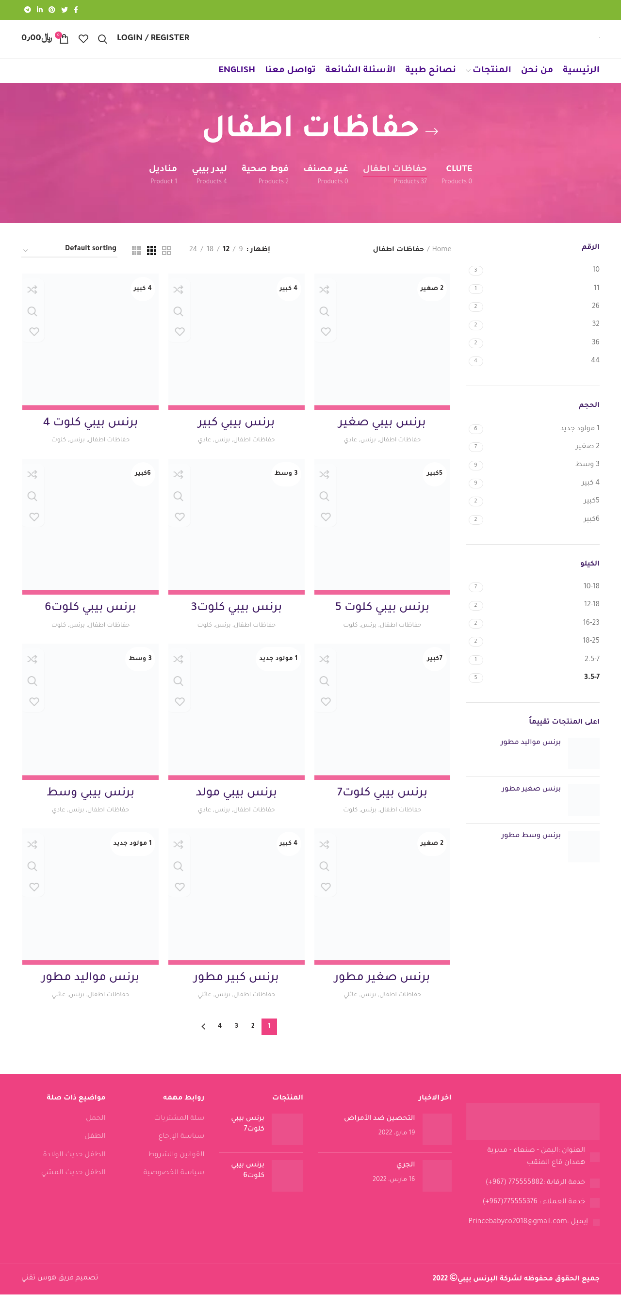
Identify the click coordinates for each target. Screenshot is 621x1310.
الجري (405, 1181)
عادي (348, 453)
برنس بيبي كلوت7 (383, 808)
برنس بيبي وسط (90, 808)
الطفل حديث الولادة (74, 1171)
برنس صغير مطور (531, 803)
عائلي (348, 1011)
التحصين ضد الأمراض (379, 1135)
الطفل (94, 1153)
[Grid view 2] (166, 263)
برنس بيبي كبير (236, 437)
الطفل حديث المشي (73, 1189)
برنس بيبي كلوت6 (89, 622)
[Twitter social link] (64, 10)
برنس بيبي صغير (383, 437)
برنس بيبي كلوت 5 (383, 622)
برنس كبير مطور (236, 993)
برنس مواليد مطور (531, 756)
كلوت (55, 453)
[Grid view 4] (136, 263)
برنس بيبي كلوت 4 (89, 437)
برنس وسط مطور (531, 849)
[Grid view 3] (151, 263)
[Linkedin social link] (40, 10)
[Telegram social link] (27, 10)
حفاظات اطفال (402, 453)
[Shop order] (69, 264)
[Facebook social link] (76, 10)
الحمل (96, 1135)
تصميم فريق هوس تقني (59, 1294)
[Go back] (432, 144)
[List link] (533, 1173)
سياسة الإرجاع (182, 1153)
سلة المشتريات (179, 1135)
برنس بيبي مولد (236, 808)
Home (441, 263)
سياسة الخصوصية (174, 1189)
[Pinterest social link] (52, 10)
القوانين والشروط (176, 1171)
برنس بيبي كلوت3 (236, 622)
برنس (367, 453)
